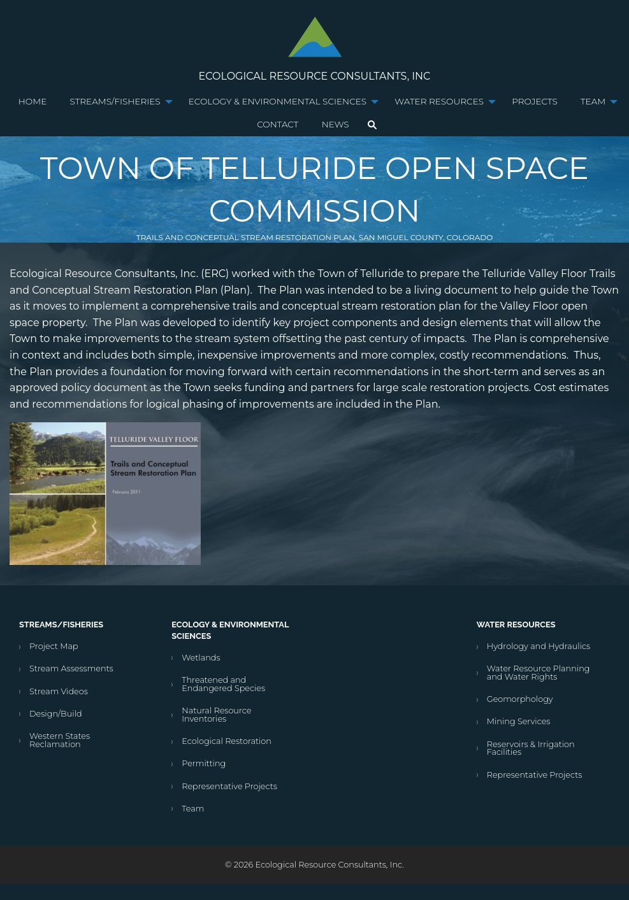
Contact (277, 124)
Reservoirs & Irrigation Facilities (531, 748)
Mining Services (519, 721)
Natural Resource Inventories (216, 715)
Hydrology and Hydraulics (538, 646)
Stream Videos (58, 691)
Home (32, 101)
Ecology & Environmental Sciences (277, 101)
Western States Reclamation (59, 740)
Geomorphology (520, 699)
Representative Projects (229, 786)
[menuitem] (32, 101)
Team (593, 101)
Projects (534, 101)
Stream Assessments (71, 668)
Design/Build (55, 713)
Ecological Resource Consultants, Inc (315, 76)
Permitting (204, 763)
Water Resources (439, 101)
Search (372, 124)
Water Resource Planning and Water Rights (538, 673)
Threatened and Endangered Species (223, 684)
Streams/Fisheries (115, 101)
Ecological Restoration (226, 741)
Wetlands (201, 657)
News (335, 124)
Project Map (53, 646)
